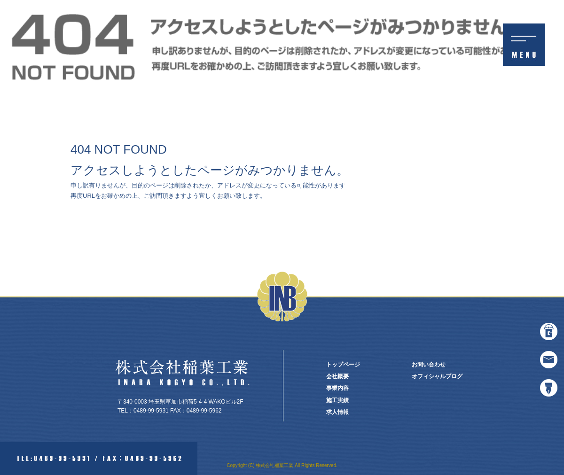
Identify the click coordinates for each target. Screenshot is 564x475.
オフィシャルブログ (437, 376)
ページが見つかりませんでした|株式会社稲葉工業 (497, 4)
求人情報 (337, 412)
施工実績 (337, 400)
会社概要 (337, 376)
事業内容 (337, 388)
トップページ (343, 364)
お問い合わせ (429, 364)
